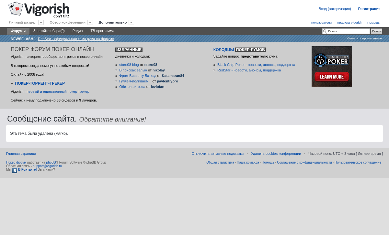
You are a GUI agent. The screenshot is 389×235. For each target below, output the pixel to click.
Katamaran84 (173, 76)
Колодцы (239, 50)
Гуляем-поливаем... (135, 81)
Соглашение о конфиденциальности (304, 162)
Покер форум (16, 162)
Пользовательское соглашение (358, 162)
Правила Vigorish (349, 22)
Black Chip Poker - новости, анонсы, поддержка (256, 65)
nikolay (159, 70)
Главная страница (21, 153)
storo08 (150, 65)
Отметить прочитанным (364, 38)
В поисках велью (133, 70)
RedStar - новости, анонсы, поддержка (249, 70)
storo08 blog (129, 65)
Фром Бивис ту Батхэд (137, 76)
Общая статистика (220, 162)
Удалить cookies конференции (276, 153)
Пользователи (321, 22)
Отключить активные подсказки (217, 153)
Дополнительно (113, 22)
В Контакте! (24, 169)
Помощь (373, 22)
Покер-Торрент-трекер (40, 83)
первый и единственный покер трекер (58, 91)
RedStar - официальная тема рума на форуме (76, 39)
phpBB (51, 162)
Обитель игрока (132, 87)
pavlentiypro (167, 81)
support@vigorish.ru (47, 166)
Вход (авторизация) (335, 9)
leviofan (158, 87)
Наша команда (248, 162)
